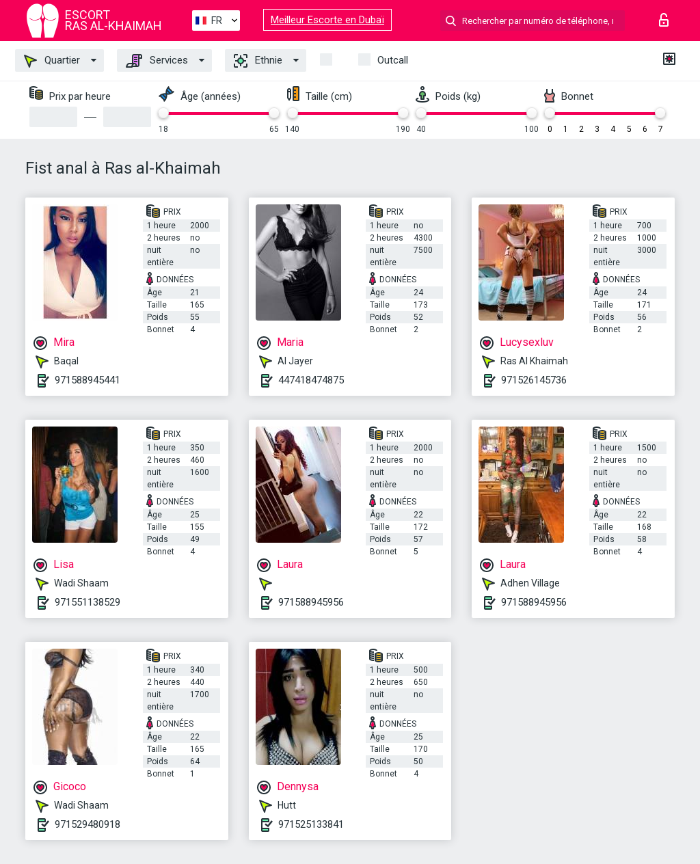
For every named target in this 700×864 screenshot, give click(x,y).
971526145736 (534, 380)
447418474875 (311, 380)
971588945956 (311, 602)
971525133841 (311, 824)
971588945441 (87, 380)
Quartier (52, 61)
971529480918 (87, 824)
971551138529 (87, 602)
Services (157, 61)
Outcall (392, 60)
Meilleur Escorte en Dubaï (327, 20)
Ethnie (258, 61)
